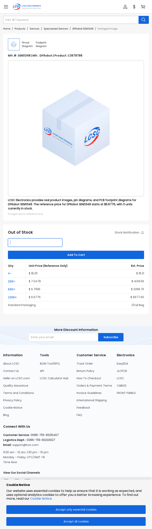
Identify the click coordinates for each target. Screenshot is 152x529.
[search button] (144, 20)
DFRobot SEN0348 (82, 28)
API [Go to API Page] (42, 371)
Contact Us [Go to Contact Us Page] (11, 371)
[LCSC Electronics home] (27, 7)
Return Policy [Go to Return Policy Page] (85, 371)
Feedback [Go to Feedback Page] (83, 408)
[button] (125, 6)
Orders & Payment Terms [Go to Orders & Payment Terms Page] (94, 386)
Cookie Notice (41, 498)
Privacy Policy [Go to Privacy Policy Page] (12, 400)
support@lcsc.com (25, 445)
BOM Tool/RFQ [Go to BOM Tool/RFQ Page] (50, 364)
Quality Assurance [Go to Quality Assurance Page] (15, 386)
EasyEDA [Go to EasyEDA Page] (122, 364)
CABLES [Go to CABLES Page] (121, 386)
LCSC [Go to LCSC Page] (120, 378)
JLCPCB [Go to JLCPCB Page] (122, 371)
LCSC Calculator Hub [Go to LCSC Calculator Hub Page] (54, 378)
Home (6, 28)
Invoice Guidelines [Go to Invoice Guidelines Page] (89, 393)
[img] (14, 44)
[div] (28, 44)
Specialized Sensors (56, 28)
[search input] (71, 20)
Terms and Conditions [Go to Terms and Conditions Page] (18, 393)
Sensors (34, 28)
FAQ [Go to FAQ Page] (79, 415)
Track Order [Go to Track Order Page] (85, 364)
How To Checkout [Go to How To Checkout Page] (89, 378)
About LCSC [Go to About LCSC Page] (11, 364)
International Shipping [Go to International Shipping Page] (92, 400)
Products (20, 28)
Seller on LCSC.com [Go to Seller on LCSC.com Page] (16, 378)
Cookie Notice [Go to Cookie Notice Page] (12, 408)
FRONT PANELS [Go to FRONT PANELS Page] (126, 393)
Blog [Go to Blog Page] (6, 415)
